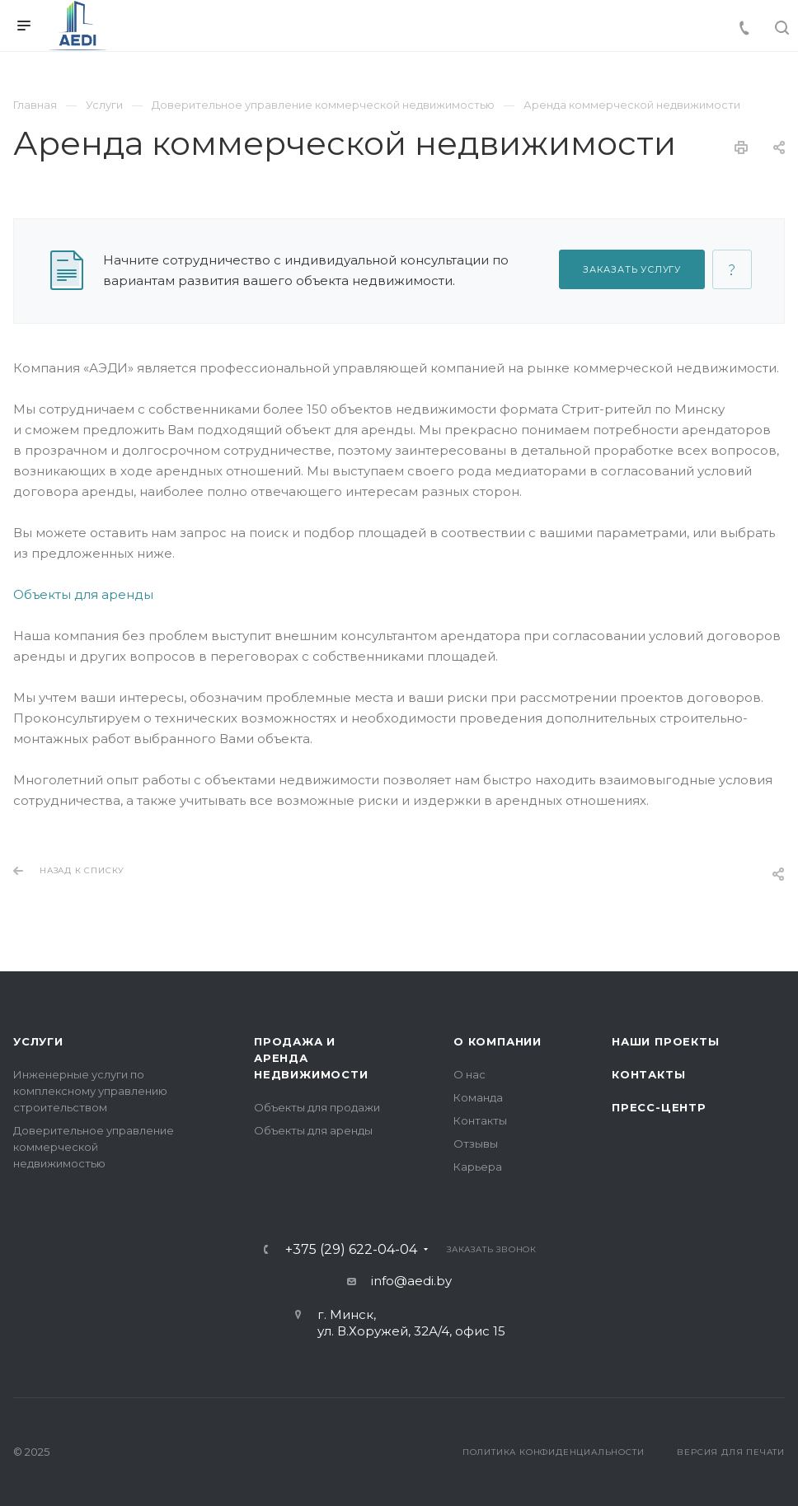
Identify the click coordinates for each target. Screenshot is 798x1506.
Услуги (38, 1041)
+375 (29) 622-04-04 (351, 1249)
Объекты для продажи (317, 1107)
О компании (497, 1041)
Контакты (480, 1120)
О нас (469, 1074)
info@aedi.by (411, 1281)
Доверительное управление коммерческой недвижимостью (93, 1147)
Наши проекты (666, 1041)
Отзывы (475, 1143)
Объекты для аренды (83, 594)
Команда (478, 1097)
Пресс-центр (659, 1107)
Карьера (477, 1166)
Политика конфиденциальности (553, 1452)
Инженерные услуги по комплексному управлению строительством (90, 1091)
